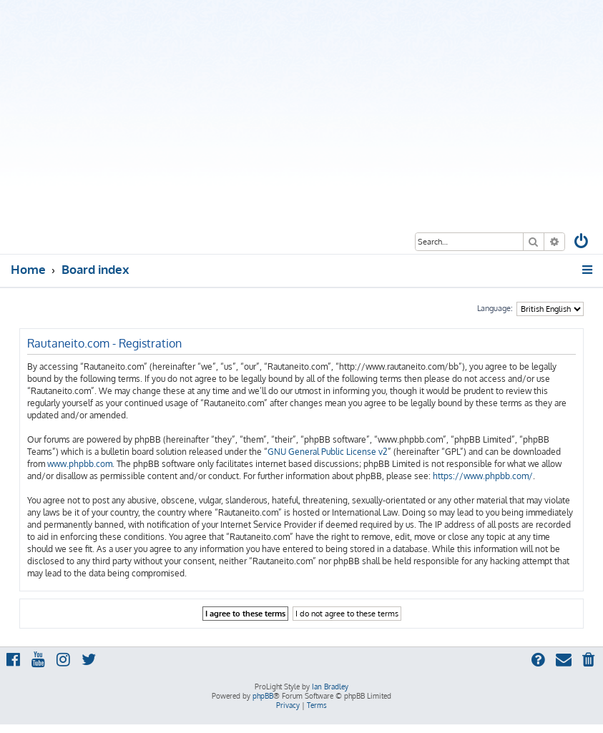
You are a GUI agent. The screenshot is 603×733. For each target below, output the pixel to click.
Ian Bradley (330, 686)
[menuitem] (582, 242)
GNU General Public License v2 (328, 451)
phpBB (263, 696)
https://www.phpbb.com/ (483, 476)
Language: (495, 308)
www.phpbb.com (79, 463)
